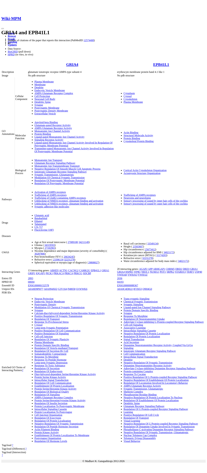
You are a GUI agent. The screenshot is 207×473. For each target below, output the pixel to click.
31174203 (161, 255)
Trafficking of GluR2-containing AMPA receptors (60, 198)
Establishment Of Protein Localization (54, 386)
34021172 (168, 252)
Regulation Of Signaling (47, 394)
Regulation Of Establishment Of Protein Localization (151, 400)
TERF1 (190, 271)
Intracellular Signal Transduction (51, 380)
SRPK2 (170, 271)
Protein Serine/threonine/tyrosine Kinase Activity (60, 400)
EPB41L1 (161, 64)
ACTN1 (63, 270)
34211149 (84, 242)
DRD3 (186, 269)
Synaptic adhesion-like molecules (51, 206)
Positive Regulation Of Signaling (51, 333)
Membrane (40, 84)
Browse (12, 36)
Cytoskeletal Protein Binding (139, 141)
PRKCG (78, 273)
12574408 (89, 40)
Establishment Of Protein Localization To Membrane (61, 435)
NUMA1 (154, 271)
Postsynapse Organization (47, 438)
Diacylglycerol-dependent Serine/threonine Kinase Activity (65, 374)
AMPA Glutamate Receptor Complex (53, 93)
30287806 (39, 253)
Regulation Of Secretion (47, 368)
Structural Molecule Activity (138, 135)
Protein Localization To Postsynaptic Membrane (59, 406)
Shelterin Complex (133, 391)
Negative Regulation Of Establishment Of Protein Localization (156, 380)
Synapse (38, 105)
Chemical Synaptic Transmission (141, 301)
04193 (120, 282)
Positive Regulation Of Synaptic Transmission (58, 316)
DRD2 (178, 269)
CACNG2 (73, 270)
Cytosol (128, 96)
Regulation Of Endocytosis (48, 371)
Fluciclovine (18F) (44, 230)
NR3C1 (145, 271)
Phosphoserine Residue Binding (140, 394)
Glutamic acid (41, 215)
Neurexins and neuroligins (137, 198)
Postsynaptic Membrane (46, 107)
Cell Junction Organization (48, 415)
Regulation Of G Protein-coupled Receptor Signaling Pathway (156, 409)
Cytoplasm (129, 93)
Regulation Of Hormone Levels (50, 441)
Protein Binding (42, 134)
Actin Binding (131, 132)
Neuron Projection (44, 298)
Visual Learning (132, 420)
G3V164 (62, 289)
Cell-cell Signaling (133, 324)
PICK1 (49, 273)
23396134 (58, 259)
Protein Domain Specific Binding (51, 345)
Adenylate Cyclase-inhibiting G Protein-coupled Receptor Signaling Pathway (164, 322)
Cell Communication (134, 354)
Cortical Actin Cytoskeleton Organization (145, 170)
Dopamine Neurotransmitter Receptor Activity (148, 365)
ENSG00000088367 (127, 285)
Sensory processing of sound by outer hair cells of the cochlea (156, 203)
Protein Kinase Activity (46, 432)
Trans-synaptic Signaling (136, 298)
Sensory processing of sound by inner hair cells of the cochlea (156, 200)
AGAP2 (143, 269)
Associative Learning (135, 327)
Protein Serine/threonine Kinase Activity (55, 388)
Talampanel (40, 224)
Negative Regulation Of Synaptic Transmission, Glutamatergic (156, 432)
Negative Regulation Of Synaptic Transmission (58, 423)
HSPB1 (129, 271)
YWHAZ (143, 274)
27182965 (50, 248)
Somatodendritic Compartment (50, 354)
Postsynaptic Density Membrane (51, 110)
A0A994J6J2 (50, 289)
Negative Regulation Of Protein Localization (147, 333)
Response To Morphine (46, 356)
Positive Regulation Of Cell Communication (57, 330)
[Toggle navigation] (2, 28)
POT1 (163, 271)
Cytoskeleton (130, 99)
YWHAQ (132, 274)
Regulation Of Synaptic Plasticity (51, 339)
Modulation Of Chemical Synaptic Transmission (59, 177)
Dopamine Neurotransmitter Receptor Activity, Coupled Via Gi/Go (158, 345)
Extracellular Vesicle (45, 113)
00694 (31, 282)
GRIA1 (105, 270)
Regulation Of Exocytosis (47, 417)
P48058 (72, 289)
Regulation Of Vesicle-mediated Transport (56, 348)
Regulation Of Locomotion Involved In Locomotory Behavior (156, 383)
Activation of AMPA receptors (50, 192)
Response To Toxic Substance (49, 365)
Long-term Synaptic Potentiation (51, 327)
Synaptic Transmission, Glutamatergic (54, 174)
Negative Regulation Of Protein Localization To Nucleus (153, 397)
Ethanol (38, 221)
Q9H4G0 (147, 289)
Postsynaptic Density (45, 304)
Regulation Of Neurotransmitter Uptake (144, 319)
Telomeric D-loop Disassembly (140, 438)
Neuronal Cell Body (44, 99)
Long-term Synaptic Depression (50, 362)
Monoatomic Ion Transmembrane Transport (57, 166)
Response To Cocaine (135, 374)
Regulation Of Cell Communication (52, 383)
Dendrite (39, 87)
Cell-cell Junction (43, 336)
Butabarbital (40, 218)
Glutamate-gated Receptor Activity (52, 125)
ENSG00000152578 (38, 285)
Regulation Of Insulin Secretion (50, 403)
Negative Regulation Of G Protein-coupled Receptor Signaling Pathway (161, 423)
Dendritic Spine (42, 102)
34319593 (49, 245)
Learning (128, 412)
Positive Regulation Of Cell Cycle (141, 415)
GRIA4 (72, 64)
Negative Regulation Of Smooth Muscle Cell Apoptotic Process (67, 168)
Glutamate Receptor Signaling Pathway (54, 163)
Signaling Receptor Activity (48, 139)
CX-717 (38, 227)
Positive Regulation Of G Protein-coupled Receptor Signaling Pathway (160, 377)
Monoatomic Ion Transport (48, 160)
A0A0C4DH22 (125, 289)
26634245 (69, 256)
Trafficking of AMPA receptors (50, 195)
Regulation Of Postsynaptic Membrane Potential (59, 180)
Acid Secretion (131, 342)
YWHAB (122, 274)
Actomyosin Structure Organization (142, 173)
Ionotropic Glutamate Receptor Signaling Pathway (60, 171)
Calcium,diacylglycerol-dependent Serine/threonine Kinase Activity (69, 313)
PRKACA (59, 273)
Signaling (128, 348)
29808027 (93, 262)
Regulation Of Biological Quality (51, 391)
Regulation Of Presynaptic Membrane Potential (59, 183)
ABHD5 (54, 270)
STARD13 (180, 271)
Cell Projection (42, 96)
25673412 (150, 249)
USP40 (198, 271)
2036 (119, 278)
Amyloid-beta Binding (46, 122)
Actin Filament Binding (46, 429)
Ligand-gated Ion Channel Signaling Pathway (147, 307)
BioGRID (13, 51)
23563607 (138, 246)
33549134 (152, 243)
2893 (30, 278)
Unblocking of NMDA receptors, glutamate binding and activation (68, 200)
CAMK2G (84, 270)
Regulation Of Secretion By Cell (51, 351)
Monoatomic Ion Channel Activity (52, 131)
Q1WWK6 (81, 289)
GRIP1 (31, 273)
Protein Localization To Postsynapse (53, 412)
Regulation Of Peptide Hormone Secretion (56, 426)
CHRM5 (170, 269)
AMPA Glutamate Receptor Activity (53, 128)
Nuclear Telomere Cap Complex (140, 435)
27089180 (73, 242)
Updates (12, 44)
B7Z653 (137, 289)
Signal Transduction (134, 339)
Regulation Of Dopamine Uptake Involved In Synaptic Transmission (159, 426)
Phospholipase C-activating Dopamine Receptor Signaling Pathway (158, 429)
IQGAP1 (40, 273)
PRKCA (69, 273)
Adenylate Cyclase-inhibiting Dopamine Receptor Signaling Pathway (160, 368)
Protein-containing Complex (138, 371)
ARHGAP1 (159, 269)
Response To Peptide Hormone (50, 359)
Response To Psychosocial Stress (51, 322)
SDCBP (87, 273)
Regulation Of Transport (47, 319)
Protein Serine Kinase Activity (50, 377)
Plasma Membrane (44, 81)
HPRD (11, 54)
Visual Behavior (132, 441)
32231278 (69, 259)
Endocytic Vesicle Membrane (49, 90)
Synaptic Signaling (133, 304)
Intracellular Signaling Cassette (50, 409)
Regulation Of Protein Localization (52, 420)
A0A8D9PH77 (35, 289)
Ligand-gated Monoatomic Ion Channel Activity (59, 136)
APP (150, 269)
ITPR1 (137, 271)
